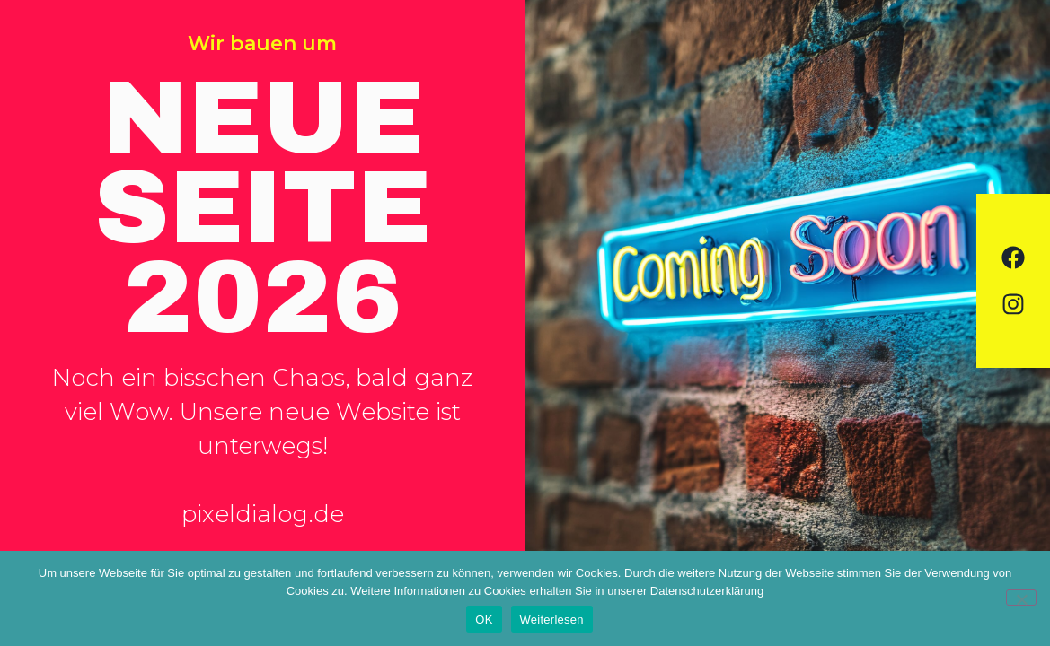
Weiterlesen (552, 619)
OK (483, 619)
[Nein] (1021, 597)
